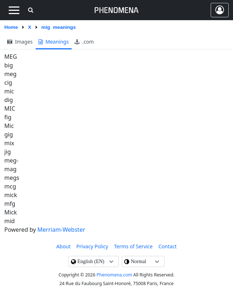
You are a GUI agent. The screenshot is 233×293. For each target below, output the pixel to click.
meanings (54, 41)
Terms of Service (133, 246)
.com (84, 41)
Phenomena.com (114, 275)
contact (167, 246)
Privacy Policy (92, 246)
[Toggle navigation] (13, 10)
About (63, 246)
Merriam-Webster (61, 230)
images (20, 41)
